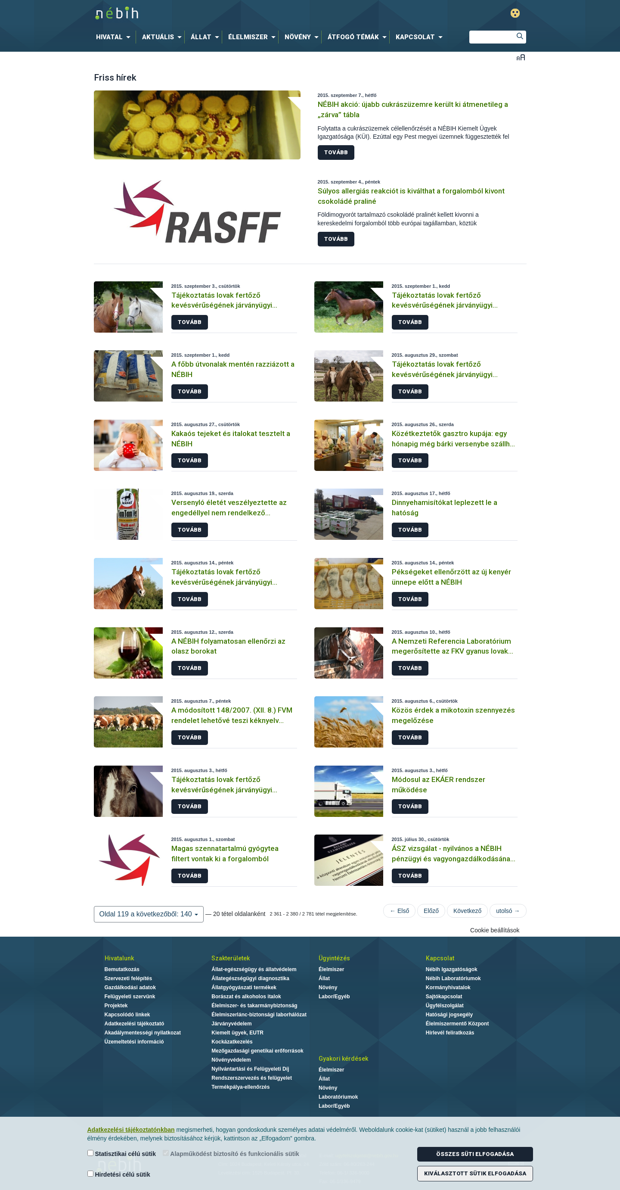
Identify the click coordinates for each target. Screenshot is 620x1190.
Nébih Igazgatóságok (451, 969)
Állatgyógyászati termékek (243, 987)
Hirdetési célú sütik (118, 1174)
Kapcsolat (440, 958)
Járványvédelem (231, 1024)
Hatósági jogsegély (449, 1015)
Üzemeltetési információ (134, 1042)
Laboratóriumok (338, 1097)
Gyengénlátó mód (515, 13)
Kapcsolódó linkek (127, 1015)
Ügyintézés (334, 958)
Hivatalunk (119, 958)
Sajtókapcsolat (444, 997)
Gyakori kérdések (343, 1058)
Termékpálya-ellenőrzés (240, 1087)
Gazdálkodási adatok (130, 987)
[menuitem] (115, 37)
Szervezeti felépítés (128, 978)
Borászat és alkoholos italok (246, 997)
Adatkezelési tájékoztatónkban (131, 1129)
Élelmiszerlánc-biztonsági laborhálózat (259, 1015)
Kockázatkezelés (231, 1042)
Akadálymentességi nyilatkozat (143, 1033)
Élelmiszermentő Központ (457, 1024)
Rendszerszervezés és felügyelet (251, 1078)
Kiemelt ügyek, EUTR (237, 1033)
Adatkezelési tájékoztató (134, 1024)
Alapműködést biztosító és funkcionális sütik (231, 1153)
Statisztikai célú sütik (121, 1153)
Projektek (116, 1006)
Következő (467, 910)
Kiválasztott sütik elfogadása (475, 1173)
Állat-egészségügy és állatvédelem (253, 969)
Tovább (336, 152)
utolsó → (508, 910)
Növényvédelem (231, 1060)
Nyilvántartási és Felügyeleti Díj (250, 1069)
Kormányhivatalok (448, 987)
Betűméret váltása (520, 57)
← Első (399, 910)
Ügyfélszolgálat (445, 1006)
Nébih (218, 13)
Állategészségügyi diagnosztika (250, 978)
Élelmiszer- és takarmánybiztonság (254, 1006)
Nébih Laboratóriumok (453, 978)
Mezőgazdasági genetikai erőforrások (257, 1051)
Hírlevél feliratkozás (450, 1033)
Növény (328, 987)
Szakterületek (230, 958)
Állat (324, 978)
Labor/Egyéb (334, 997)
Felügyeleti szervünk (130, 997)
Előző (431, 910)
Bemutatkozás (122, 969)
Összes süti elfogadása (475, 1154)
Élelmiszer (331, 969)
